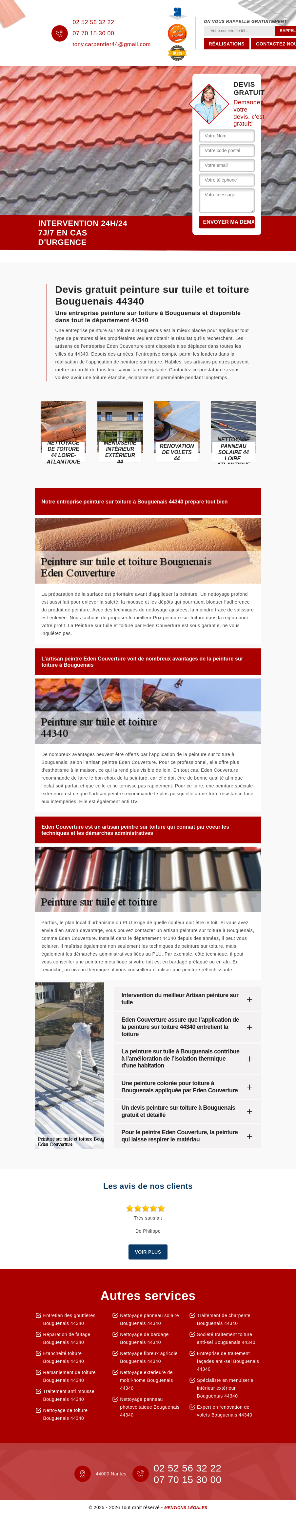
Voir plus (148, 1252)
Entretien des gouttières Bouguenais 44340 (69, 1319)
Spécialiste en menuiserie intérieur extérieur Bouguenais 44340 (225, 1388)
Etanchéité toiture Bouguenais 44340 (63, 1357)
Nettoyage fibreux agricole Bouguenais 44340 (149, 1357)
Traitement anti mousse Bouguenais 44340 (69, 1395)
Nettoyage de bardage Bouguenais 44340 (144, 1338)
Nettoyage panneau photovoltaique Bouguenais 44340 (149, 1407)
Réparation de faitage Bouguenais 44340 (66, 1338)
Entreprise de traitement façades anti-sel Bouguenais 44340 (228, 1361)
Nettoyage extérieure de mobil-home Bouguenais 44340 (146, 1380)
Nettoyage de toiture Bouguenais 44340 (65, 1414)
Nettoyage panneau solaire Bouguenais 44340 (149, 1319)
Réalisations (227, 43)
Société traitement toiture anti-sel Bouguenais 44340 (226, 1338)
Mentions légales (185, 1508)
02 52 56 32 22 (93, 22)
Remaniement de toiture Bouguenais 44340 (69, 1376)
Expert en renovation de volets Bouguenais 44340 (224, 1411)
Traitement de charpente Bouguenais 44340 (224, 1319)
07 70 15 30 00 (93, 33)
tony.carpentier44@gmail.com (112, 44)
